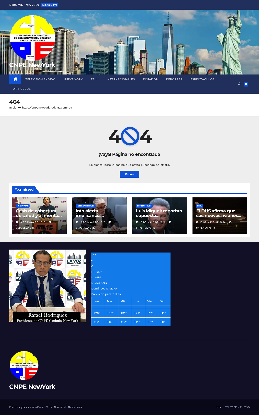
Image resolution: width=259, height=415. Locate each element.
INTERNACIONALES (121, 79)
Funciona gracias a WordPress (27, 407)
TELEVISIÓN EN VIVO (40, 79)
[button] (239, 84)
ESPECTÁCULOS (202, 79)
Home (218, 407)
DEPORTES (174, 79)
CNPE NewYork (32, 65)
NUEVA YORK (73, 79)
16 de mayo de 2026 (32, 222)
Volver (129, 174)
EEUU (95, 79)
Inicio (12, 107)
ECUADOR (150, 79)
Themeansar (75, 407)
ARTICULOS (22, 89)
